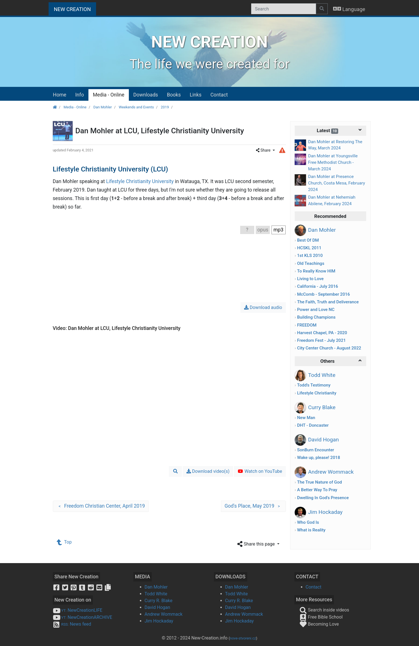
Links (195, 95)
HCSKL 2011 (309, 247)
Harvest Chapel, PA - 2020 (322, 332)
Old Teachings (310, 263)
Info (79, 95)
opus (262, 230)
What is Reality (311, 530)
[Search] (283, 8)
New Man (306, 417)
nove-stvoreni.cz (243, 638)
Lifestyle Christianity (316, 393)
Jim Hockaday (159, 621)
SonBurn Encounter (315, 449)
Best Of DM (308, 240)
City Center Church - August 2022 (329, 348)
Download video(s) (208, 471)
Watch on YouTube (260, 471)
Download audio (263, 307)
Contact (219, 95)
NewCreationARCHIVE (82, 617)
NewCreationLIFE (78, 610)
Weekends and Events (136, 107)
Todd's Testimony (313, 385)
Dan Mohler (103, 107)
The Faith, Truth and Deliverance (328, 301)
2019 (165, 107)
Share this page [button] (256, 544)
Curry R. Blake (159, 600)
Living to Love (310, 278)
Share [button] (264, 150)
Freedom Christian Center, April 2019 (101, 506)
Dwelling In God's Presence (323, 497)
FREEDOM (306, 325)
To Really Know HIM (316, 271)
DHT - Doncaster (313, 425)
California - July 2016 (317, 286)
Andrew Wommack (164, 614)
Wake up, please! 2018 (318, 457)
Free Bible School (321, 617)
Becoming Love (319, 624)
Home (59, 95)
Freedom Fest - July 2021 (321, 340)
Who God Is (308, 522)
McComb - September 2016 (323, 294)
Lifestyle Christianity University (139, 181)
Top (64, 542)
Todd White (156, 593)
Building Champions (316, 317)
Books (174, 95)
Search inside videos (324, 610)
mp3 (278, 230)
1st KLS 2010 (310, 255)
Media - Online (108, 95)
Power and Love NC (315, 309)
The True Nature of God (319, 482)
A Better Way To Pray (317, 489)
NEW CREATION (75, 8)
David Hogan (157, 607)
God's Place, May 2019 (253, 506)
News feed (72, 624)
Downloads (145, 95)
